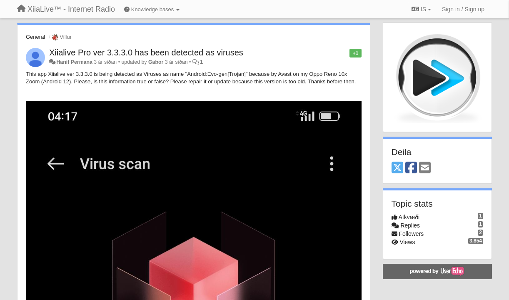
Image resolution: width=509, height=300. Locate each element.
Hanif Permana (74, 62)
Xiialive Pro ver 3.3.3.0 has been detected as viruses (146, 52)
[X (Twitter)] (397, 168)
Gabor (155, 62)
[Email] (425, 168)
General (35, 37)
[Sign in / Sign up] (463, 9)
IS (421, 9)
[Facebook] (411, 168)
